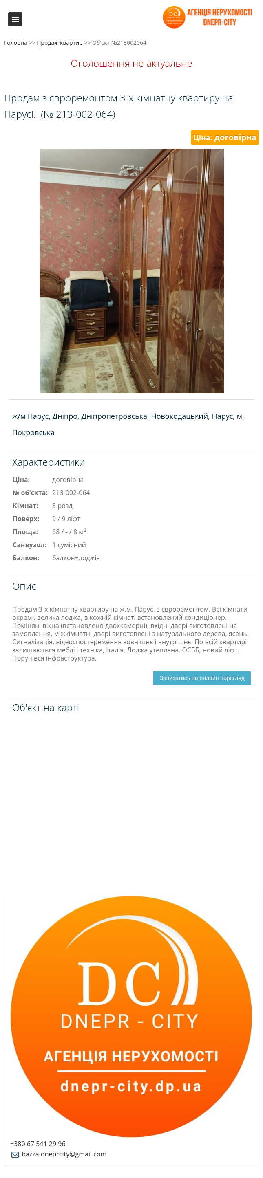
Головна (15, 42)
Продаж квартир (60, 42)
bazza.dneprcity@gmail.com (58, 1153)
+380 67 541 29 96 (38, 1143)
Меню (15, 19)
